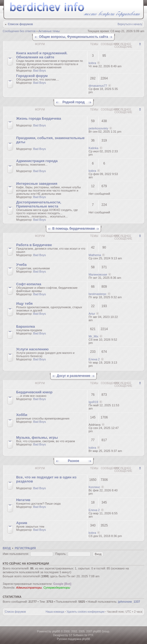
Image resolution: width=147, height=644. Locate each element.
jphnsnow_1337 (129, 601)
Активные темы (49, 31)
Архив (21, 523)
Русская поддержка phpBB (73, 639)
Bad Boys (39, 70)
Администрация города (37, 161)
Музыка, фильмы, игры (37, 437)
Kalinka (93, 148)
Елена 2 (94, 359)
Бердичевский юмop (34, 392)
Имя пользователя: (16, 553)
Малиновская (98, 274)
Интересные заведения (36, 184)
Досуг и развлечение (73, 376)
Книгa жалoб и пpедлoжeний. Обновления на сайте (41, 55)
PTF (90, 635)
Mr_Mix (93, 336)
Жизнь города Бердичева (38, 118)
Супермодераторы (56, 587)
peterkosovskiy (98, 128)
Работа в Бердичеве (34, 245)
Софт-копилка (28, 284)
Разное (73, 461)
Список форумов (20, 24)
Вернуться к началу (130, 24)
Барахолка (25, 326)
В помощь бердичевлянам (73, 228)
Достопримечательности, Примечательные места (38, 204)
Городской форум (32, 76)
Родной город (73, 102)
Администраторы (29, 587)
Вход (7, 548)
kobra (92, 63)
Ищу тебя (24, 303)
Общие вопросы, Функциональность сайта (73, 37)
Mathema (95, 255)
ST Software (76, 635)
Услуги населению (32, 349)
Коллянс (94, 487)
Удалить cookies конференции (86, 611)
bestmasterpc (98, 294)
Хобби (21, 415)
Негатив (23, 500)
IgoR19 (93, 402)
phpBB (56, 631)
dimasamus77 (98, 85)
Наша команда (55, 611)
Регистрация (25, 548)
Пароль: (60, 553)
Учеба (21, 265)
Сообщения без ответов (19, 31)
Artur (92, 313)
